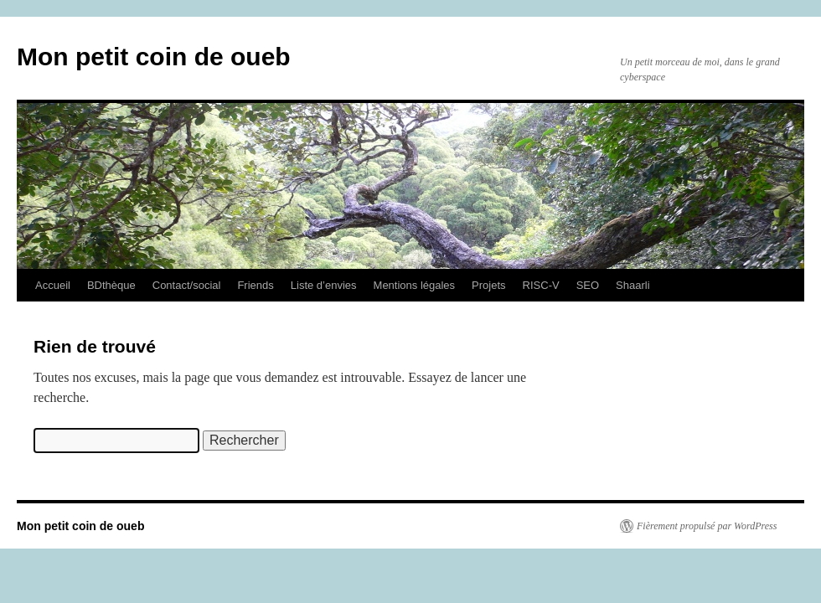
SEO (587, 285)
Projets (488, 285)
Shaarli (632, 285)
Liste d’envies (324, 285)
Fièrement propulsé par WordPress (707, 526)
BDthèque (111, 285)
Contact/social (186, 285)
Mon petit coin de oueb (154, 56)
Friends (255, 285)
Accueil (52, 285)
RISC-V (541, 285)
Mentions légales (415, 285)
